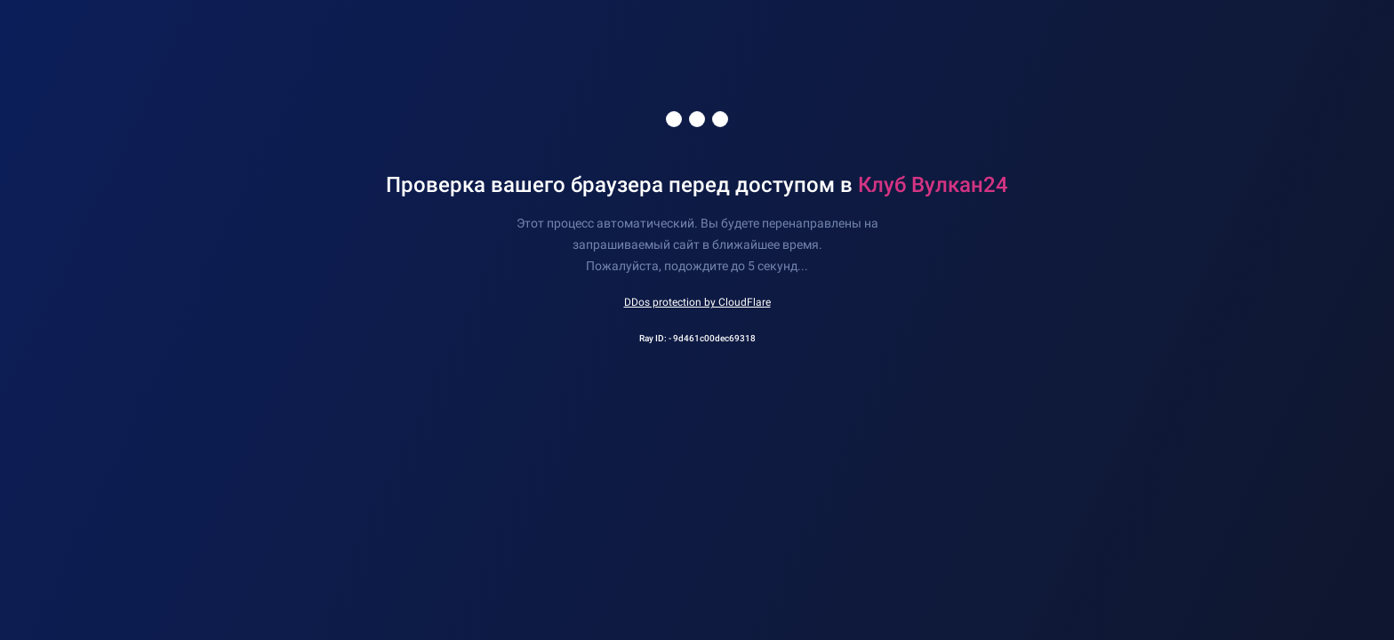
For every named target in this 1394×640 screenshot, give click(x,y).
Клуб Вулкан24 (933, 184)
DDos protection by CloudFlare (697, 302)
